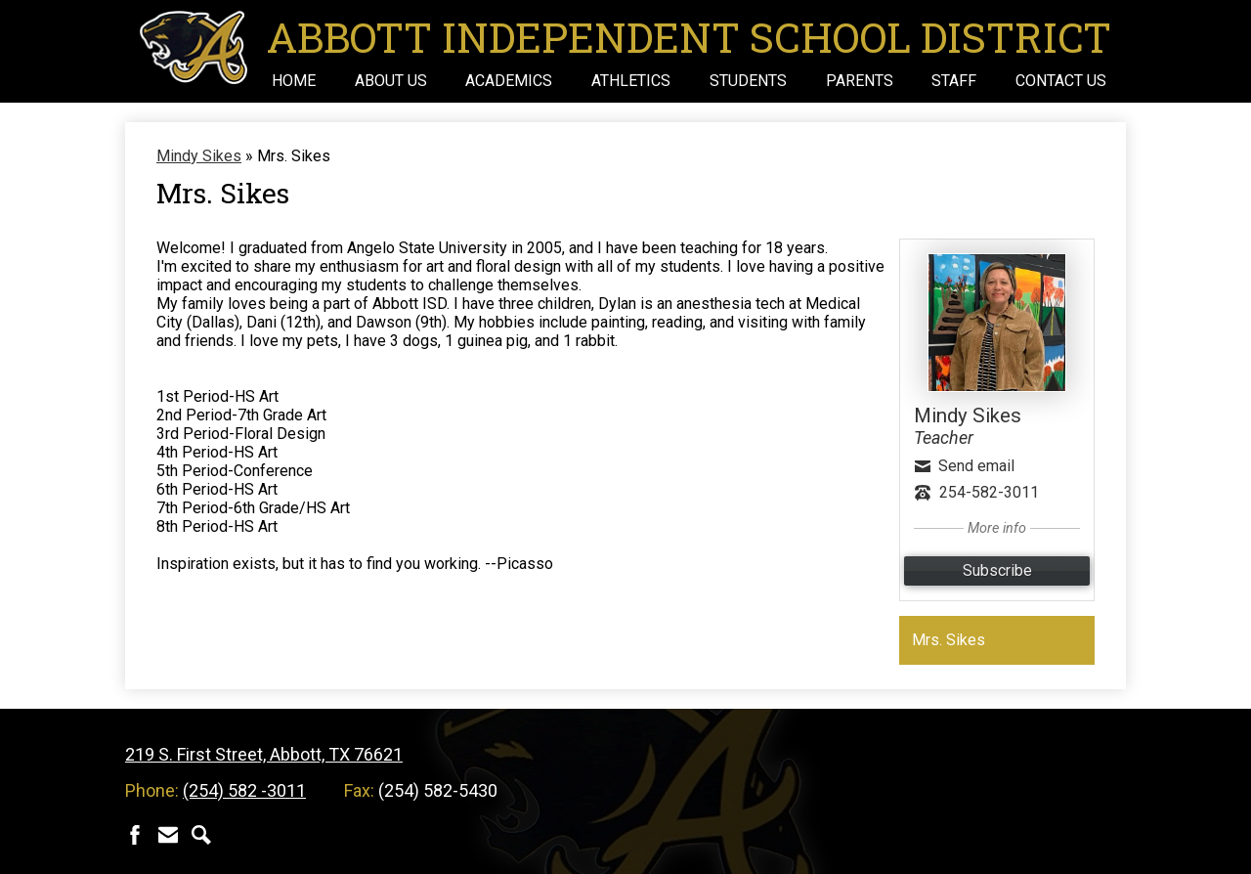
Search (201, 835)
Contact (168, 835)
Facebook (135, 835)
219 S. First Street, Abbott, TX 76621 (264, 754)
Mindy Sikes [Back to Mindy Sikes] (198, 156)
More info (997, 528)
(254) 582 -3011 (244, 790)
